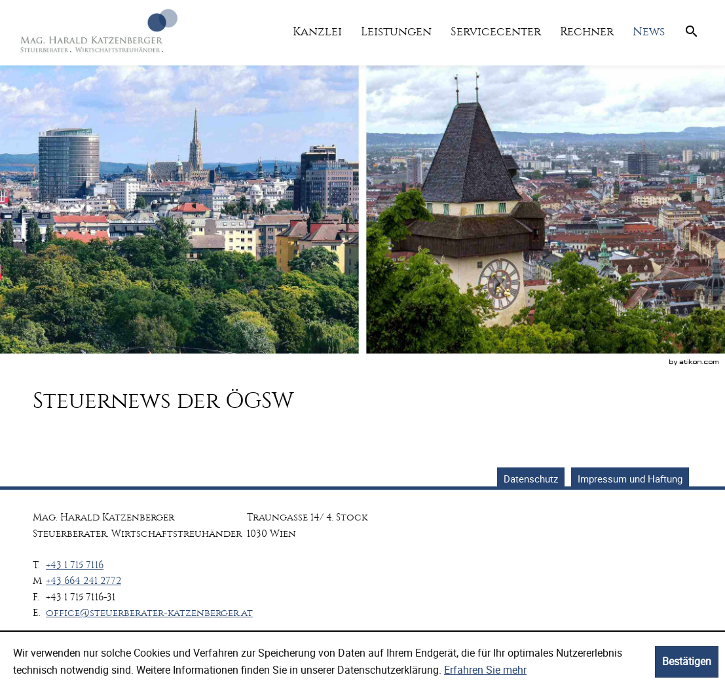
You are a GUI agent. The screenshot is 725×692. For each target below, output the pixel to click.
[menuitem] (317, 31)
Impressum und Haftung (630, 478)
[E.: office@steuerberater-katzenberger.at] (149, 613)
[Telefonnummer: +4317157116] (74, 565)
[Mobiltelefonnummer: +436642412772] (83, 581)
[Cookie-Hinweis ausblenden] (686, 662)
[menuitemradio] (396, 31)
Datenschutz (531, 478)
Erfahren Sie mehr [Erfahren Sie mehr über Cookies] (485, 670)
